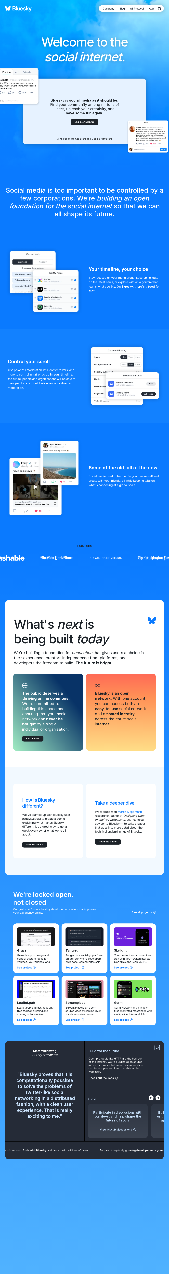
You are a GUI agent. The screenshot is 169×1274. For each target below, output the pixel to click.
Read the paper (108, 841)
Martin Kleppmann (129, 812)
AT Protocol (137, 8)
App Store (80, 138)
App (151, 8)
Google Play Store (102, 138)
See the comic (34, 844)
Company (108, 8)
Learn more (32, 738)
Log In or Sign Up (84, 121)
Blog (122, 8)
